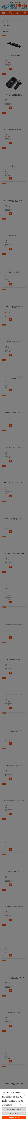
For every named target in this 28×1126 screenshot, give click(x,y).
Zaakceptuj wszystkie (14, 1117)
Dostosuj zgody (14, 1113)
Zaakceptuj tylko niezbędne (14, 1109)
